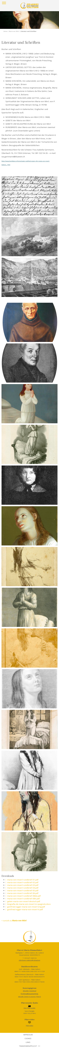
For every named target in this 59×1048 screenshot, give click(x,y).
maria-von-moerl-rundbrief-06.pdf (22, 893)
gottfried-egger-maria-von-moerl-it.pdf (24, 909)
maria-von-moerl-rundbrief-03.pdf (22, 885)
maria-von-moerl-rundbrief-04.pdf (22, 888)
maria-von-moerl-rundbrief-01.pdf (22, 879)
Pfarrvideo (29, 1026)
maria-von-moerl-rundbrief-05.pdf (22, 890)
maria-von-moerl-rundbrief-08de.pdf (23, 896)
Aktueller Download (29, 991)
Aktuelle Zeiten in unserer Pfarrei (29, 997)
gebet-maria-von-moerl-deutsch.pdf (23, 901)
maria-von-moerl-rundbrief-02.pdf (22, 882)
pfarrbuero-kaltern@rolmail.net (29, 960)
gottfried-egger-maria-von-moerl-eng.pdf (25, 906)
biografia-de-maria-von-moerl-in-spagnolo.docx (28, 904)
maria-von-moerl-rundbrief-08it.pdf (23, 898)
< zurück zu (14, 920)
